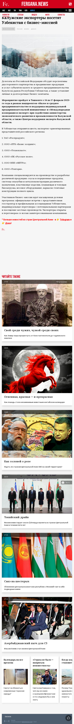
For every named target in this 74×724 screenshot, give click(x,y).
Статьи (20, 15)
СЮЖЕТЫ (61, 15)
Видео (34, 15)
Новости (5, 15)
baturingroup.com (27, 722)
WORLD (32, 11)
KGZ (9, 11)
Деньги (33, 29)
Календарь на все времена (13, 661)
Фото (47, 15)
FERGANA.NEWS (35, 4)
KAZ (3, 11)
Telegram (65, 219)
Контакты (8, 716)
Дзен (8, 223)
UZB (26, 11)
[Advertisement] (37, 257)
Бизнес (26, 29)
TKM (20, 11)
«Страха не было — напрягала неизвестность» (43, 662)
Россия (19, 29)
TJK (15, 11)
